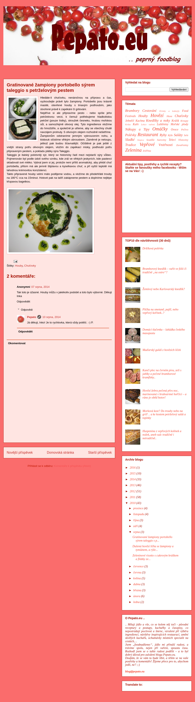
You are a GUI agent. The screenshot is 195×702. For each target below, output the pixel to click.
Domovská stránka (60, 452)
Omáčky (160, 129)
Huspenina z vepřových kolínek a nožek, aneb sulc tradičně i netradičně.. (162, 435)
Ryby (163, 135)
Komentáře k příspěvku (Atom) (72, 466)
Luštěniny (162, 124)
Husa (169, 116)
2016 (133, 467)
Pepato (31, 317)
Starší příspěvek (100, 452)
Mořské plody (179, 124)
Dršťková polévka (153, 248)
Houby (19, 265)
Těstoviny (183, 139)
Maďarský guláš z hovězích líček (162, 350)
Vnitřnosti (166, 145)
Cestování (149, 111)
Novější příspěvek (20, 452)
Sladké (130, 140)
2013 (133, 485)
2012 (133, 491)
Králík (175, 120)
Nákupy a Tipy (137, 129)
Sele (186, 135)
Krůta (128, 124)
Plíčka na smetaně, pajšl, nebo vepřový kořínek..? (160, 311)
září (135, 526)
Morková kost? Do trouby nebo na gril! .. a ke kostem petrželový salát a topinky (164, 414)
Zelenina (133, 150)
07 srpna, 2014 (40, 286)
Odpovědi (27, 309)
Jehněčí (129, 120)
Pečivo (184, 129)
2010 (133, 503)
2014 (133, 479)
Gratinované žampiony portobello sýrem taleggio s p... (152, 538)
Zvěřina (147, 150)
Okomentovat (17, 343)
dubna (137, 584)
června (137, 572)
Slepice (140, 140)
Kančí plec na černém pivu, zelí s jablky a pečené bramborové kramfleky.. (162, 374)
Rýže (170, 135)
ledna (136, 602)
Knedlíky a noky (158, 120)
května (137, 578)
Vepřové (147, 144)
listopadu (139, 514)
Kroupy (184, 120)
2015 (133, 473)
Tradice (130, 145)
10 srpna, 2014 (51, 317)
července (138, 566)
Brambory (132, 111)
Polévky (130, 135)
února (137, 596)
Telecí (172, 139)
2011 (133, 497)
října (136, 520)
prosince (138, 508)
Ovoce (174, 129)
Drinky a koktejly (169, 111)
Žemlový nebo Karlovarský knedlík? (164, 289)
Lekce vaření (148, 124)
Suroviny (161, 139)
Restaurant (148, 134)
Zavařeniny (182, 145)
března (137, 590)
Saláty (178, 135)
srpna (136, 532)
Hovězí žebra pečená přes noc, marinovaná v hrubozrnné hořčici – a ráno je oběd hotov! (165, 394)
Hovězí (157, 115)
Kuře (136, 124)
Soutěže (150, 139)
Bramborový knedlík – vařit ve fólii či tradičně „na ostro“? (164, 270)
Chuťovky (30, 265)
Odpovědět (23, 301)
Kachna (140, 120)
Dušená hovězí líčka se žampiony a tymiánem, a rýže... (153, 548)
